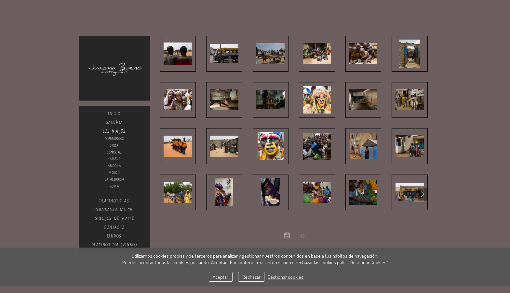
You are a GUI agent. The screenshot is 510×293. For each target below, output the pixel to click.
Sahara (114, 159)
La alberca (114, 179)
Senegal (114, 152)
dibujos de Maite (114, 218)
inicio (114, 113)
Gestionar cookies (285, 277)
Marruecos (114, 138)
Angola (114, 166)
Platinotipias (114, 201)
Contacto (114, 227)
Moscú (114, 172)
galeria (114, 122)
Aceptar (220, 277)
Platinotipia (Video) (114, 245)
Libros (114, 236)
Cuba (114, 145)
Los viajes (114, 131)
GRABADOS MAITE (114, 210)
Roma (114, 186)
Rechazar (251, 277)
